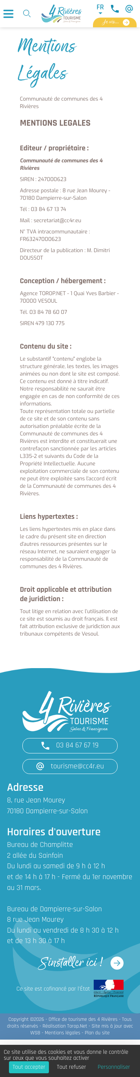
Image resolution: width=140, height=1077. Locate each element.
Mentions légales (62, 1033)
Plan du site (97, 1033)
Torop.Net (77, 1026)
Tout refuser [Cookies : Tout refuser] (71, 1067)
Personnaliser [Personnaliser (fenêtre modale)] (114, 1067)
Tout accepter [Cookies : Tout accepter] (29, 1067)
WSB (35, 1033)
